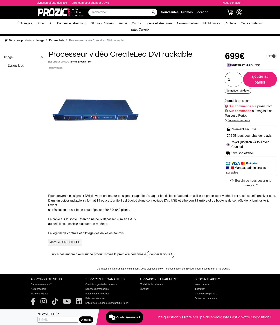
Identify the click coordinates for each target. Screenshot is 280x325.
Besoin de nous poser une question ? (250, 183)
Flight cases (211, 23)
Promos (187, 12)
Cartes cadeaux (251, 23)
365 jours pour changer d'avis (90, 2)
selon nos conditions (169, 268)
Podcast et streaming (71, 23)
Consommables (188, 23)
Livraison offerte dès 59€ (52, 2)
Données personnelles (96, 289)
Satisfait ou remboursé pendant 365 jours (106, 303)
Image (122, 23)
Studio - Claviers (102, 23)
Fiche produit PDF (81, 61)
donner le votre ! (161, 254)
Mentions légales (39, 293)
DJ (50, 23)
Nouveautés (169, 12)
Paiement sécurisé (95, 298)
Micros (136, 23)
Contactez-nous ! (124, 317)
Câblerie (230, 23)
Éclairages (25, 23)
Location (201, 12)
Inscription (200, 289)
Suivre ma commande (206, 298)
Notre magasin (38, 289)
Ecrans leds (16, 65)
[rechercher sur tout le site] (153, 12)
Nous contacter (232, 2)
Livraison (144, 289)
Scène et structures (158, 23)
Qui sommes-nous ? (41, 284)
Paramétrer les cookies (97, 293)
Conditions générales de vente (101, 284)
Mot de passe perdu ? (206, 293)
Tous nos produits (18, 40)
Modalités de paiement (152, 284)
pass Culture (140, 29)
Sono (40, 23)
